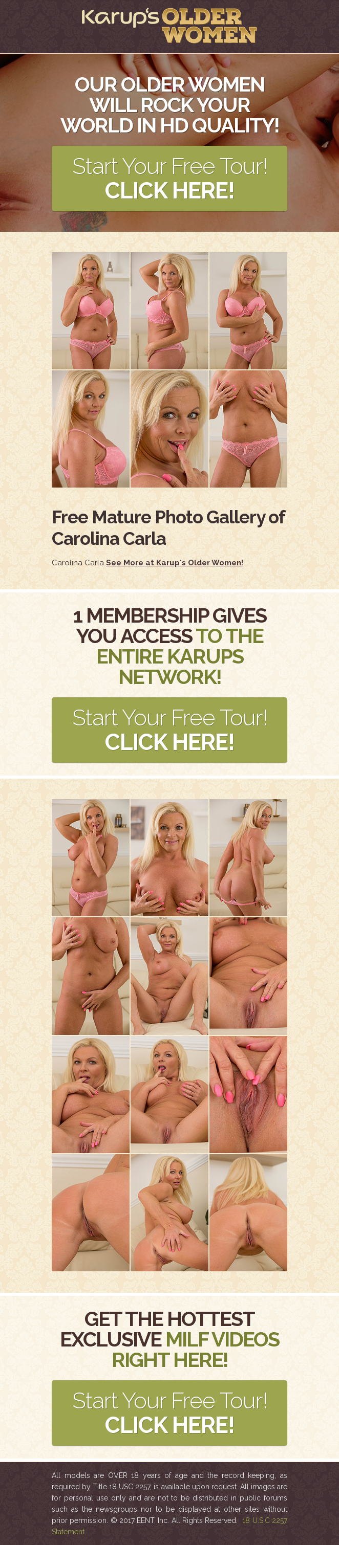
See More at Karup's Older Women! (174, 562)
